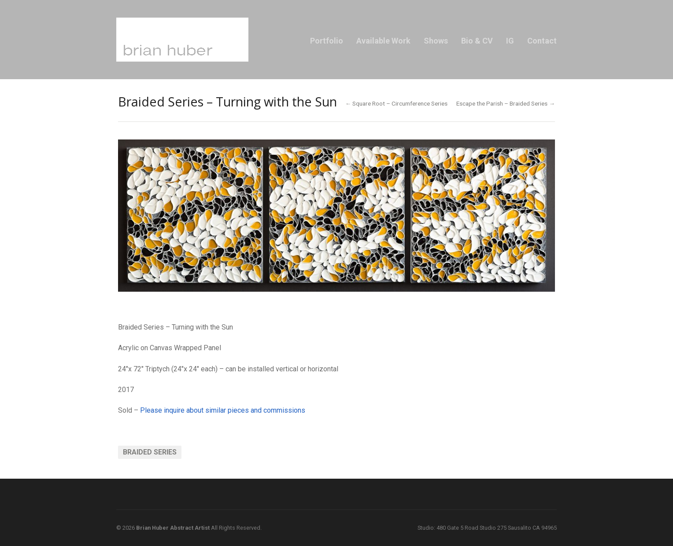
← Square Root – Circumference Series (396, 103)
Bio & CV (477, 40)
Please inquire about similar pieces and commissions (223, 410)
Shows (436, 40)
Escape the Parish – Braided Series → (505, 103)
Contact (542, 40)
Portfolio (326, 40)
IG (510, 40)
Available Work (383, 40)
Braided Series (150, 452)
